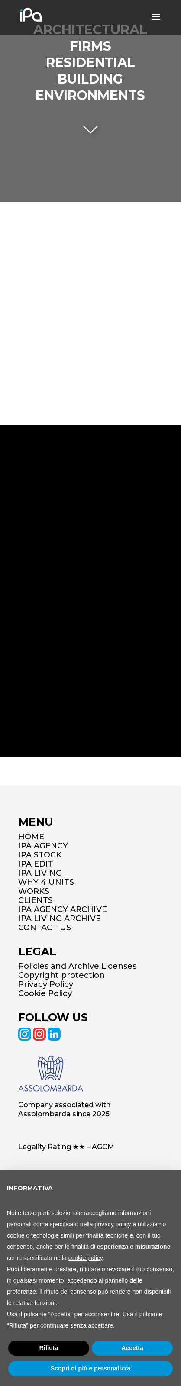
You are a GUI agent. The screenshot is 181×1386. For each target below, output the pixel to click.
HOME (31, 836)
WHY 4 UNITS (46, 882)
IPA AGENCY (43, 846)
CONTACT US (44, 927)
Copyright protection (61, 975)
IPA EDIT (35, 864)
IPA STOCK (39, 855)
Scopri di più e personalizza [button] (90, 1368)
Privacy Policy (45, 984)
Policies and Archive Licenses (77, 966)
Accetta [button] (132, 1347)
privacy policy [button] (112, 1224)
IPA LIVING (40, 873)
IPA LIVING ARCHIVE (59, 918)
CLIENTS (35, 900)
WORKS (33, 891)
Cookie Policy (45, 993)
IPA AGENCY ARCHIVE (62, 909)
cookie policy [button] (85, 1257)
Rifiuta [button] (48, 1347)
